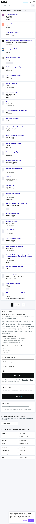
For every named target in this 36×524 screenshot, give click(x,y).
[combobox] (18, 362)
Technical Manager (6, 423)
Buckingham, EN (5, 454)
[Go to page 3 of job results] (18, 305)
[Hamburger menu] (34, 2)
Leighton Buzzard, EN (24, 454)
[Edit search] (15, 5)
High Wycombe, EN (23, 436)
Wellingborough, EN (23, 457)
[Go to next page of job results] (23, 305)
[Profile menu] (30, 2)
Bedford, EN (5, 352)
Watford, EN (22, 433)
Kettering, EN (5, 440)
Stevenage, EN (22, 440)
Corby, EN (4, 457)
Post (25, 2)
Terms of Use (25, 379)
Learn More (24, 520)
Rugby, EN (4, 443)
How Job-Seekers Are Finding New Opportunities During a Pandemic (17, 409)
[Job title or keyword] (18, 362)
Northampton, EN (7, 350)
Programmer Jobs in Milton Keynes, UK (11, 342)
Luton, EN (4, 436)
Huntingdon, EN (5, 450)
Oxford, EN (4, 433)
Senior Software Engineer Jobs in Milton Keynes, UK (14, 338)
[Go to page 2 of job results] (15, 305)
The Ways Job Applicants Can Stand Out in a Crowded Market (15, 406)
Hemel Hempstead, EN (24, 443)
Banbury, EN (4, 447)
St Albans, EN (22, 450)
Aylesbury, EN (22, 447)
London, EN (5, 348)
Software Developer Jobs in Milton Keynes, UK (13, 340)
